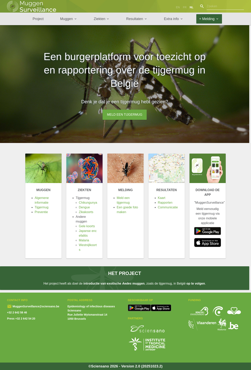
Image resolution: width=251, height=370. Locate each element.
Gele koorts (87, 226)
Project (38, 19)
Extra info (171, 19)
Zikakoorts (86, 212)
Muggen (66, 19)
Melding (125, 190)
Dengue (84, 207)
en (178, 7)
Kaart (161, 198)
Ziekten (99, 19)
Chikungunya (88, 202)
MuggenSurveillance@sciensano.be (35, 306)
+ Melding (207, 19)
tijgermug (130, 101)
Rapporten (165, 202)
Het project (124, 273)
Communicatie (168, 207)
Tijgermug (42, 207)
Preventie (41, 212)
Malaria (84, 240)
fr (185, 7)
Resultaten (134, 19)
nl (191, 7)
